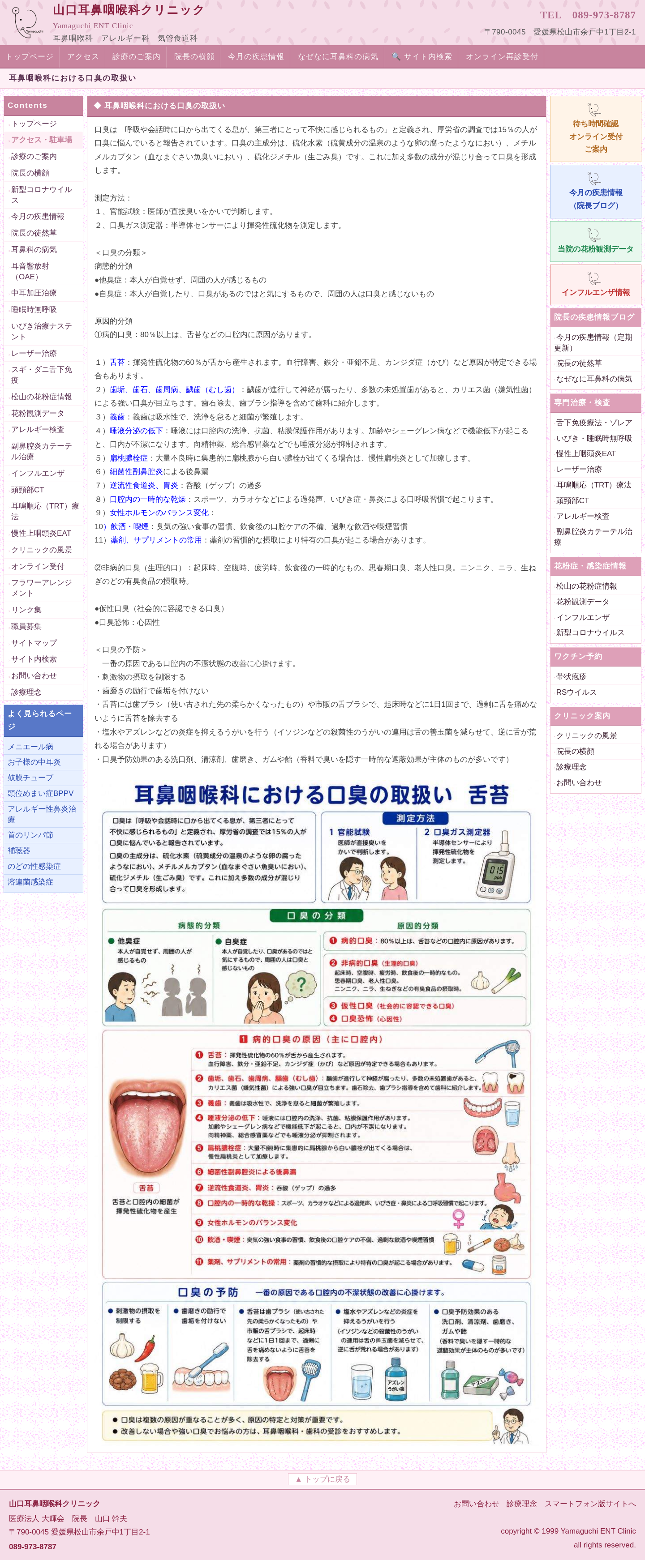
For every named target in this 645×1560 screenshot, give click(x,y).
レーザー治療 (34, 353)
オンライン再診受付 (502, 56)
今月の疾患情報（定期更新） (593, 342)
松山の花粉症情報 (41, 397)
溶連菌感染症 (30, 882)
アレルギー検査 (37, 429)
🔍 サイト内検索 (421, 56)
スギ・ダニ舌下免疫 (41, 375)
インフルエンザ (37, 473)
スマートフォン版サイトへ (590, 1504)
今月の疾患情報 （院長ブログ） (596, 190)
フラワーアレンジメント (41, 588)
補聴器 (19, 850)
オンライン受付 (37, 566)
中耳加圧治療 (34, 293)
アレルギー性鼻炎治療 (42, 814)
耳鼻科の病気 (34, 249)
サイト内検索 (34, 659)
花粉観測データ (37, 413)
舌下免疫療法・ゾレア (594, 423)
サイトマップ (34, 643)
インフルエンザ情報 (596, 283)
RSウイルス (577, 692)
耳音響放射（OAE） (30, 271)
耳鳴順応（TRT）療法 (45, 511)
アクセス (83, 56)
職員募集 (26, 626)
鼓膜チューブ (30, 778)
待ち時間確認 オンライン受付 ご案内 (596, 128)
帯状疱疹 (571, 676)
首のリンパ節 (30, 835)
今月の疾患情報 (256, 56)
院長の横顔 (194, 56)
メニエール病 (30, 747)
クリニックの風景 (41, 550)
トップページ (29, 56)
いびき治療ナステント (41, 331)
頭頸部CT (27, 490)
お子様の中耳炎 (34, 762)
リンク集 (26, 610)
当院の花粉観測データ (596, 240)
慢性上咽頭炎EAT (41, 533)
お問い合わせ (34, 675)
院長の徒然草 (34, 233)
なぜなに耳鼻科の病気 (338, 56)
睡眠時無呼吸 (34, 309)
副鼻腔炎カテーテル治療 (41, 451)
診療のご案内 (136, 56)
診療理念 (26, 692)
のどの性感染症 (34, 866)
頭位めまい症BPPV (40, 793)
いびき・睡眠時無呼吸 (594, 438)
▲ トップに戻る (322, 1479)
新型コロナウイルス (41, 195)
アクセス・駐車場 (41, 140)
